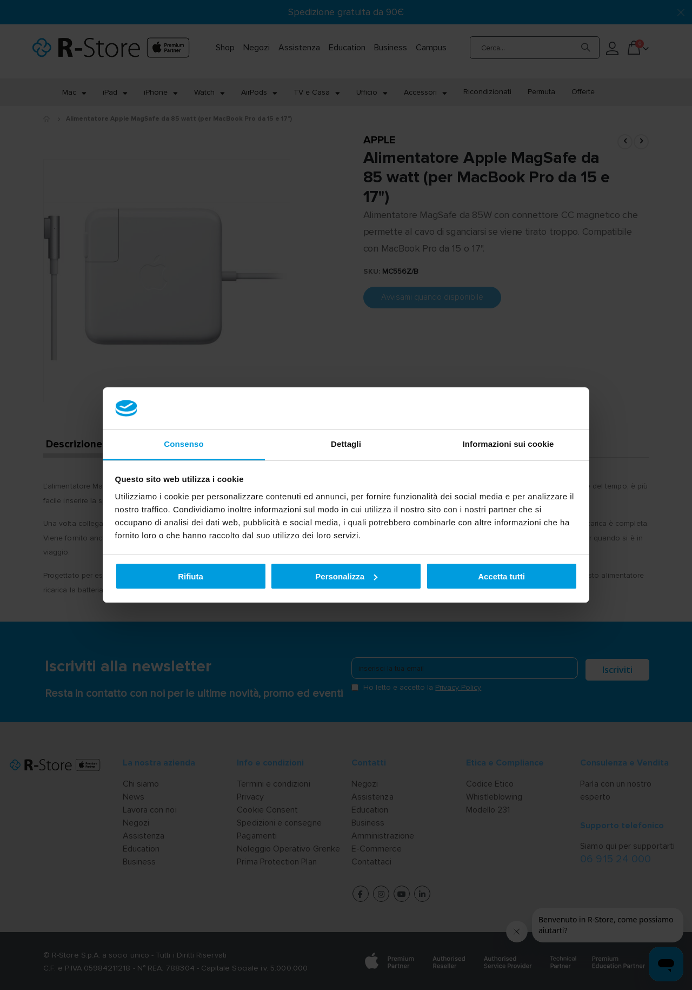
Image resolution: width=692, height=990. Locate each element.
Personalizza (346, 576)
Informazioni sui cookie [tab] (508, 443)
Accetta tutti (501, 576)
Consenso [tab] (183, 443)
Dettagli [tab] (346, 443)
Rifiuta (190, 576)
